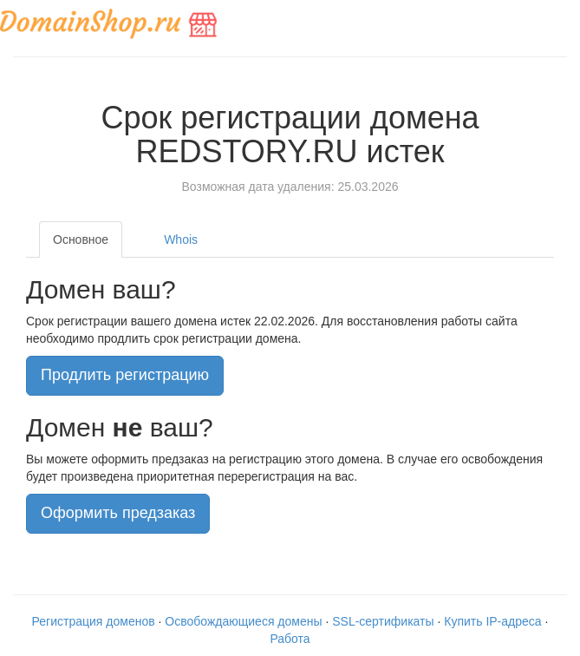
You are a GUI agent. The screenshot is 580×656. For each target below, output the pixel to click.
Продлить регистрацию (125, 375)
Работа (290, 639)
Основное (80, 239)
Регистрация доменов (93, 621)
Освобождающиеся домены (243, 621)
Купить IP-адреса (492, 621)
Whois (181, 239)
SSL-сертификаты (382, 621)
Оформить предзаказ (118, 513)
